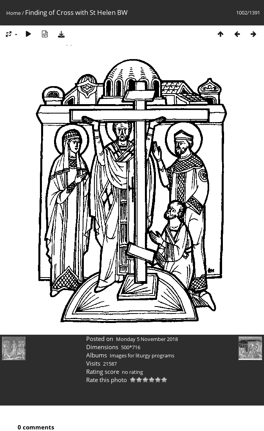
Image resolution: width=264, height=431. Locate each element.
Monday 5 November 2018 (147, 339)
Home (13, 12)
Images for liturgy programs (142, 355)
